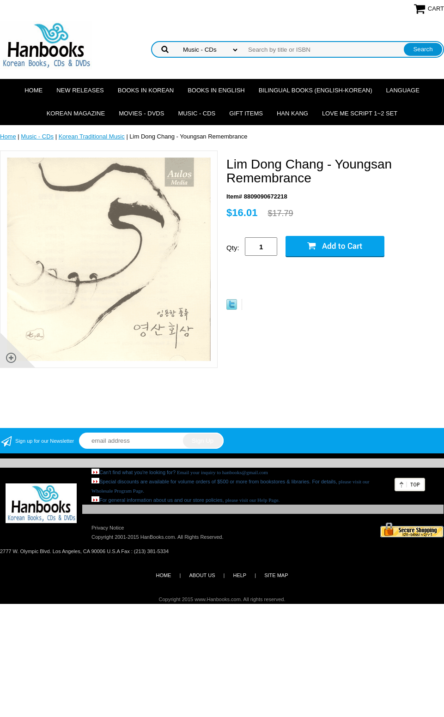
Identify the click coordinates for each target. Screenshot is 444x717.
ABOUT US (202, 575)
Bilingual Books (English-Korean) (315, 90)
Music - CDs (196, 113)
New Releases (80, 90)
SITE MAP (276, 575)
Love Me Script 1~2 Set (359, 113)
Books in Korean (146, 90)
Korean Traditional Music (92, 136)
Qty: (232, 248)
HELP (239, 575)
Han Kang (292, 113)
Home (33, 90)
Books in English (216, 90)
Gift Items (246, 113)
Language (403, 90)
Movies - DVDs (141, 113)
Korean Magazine (76, 113)
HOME (163, 575)
